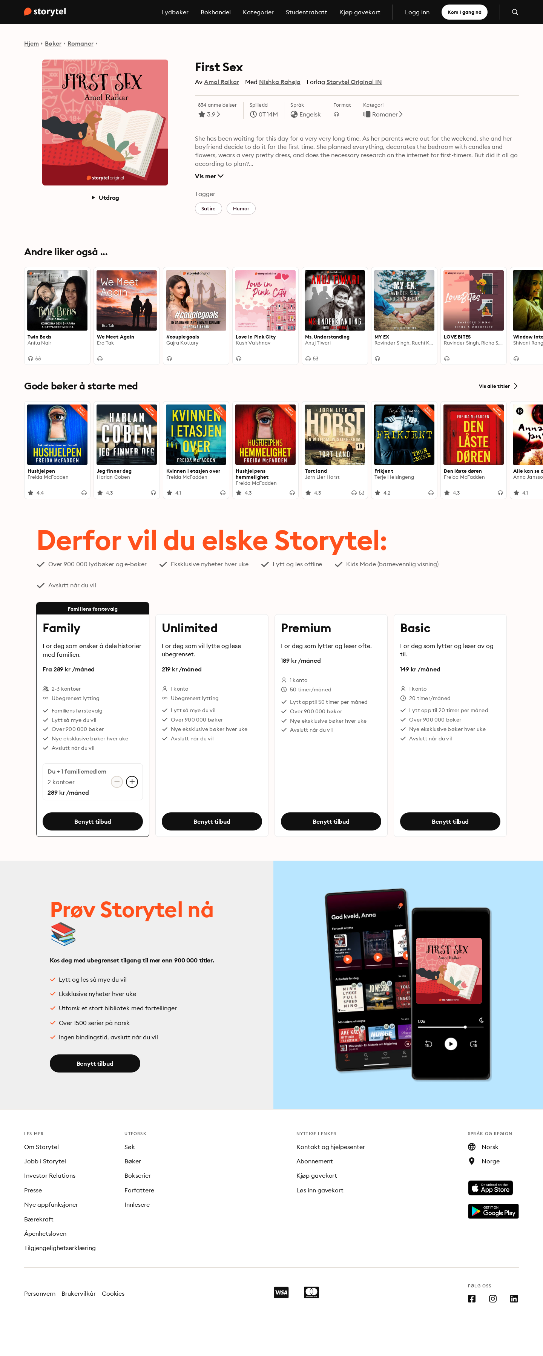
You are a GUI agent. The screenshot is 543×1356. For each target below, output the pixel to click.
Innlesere (137, 1204)
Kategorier (258, 12)
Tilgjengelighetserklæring (60, 1248)
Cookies (113, 1293)
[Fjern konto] (117, 781)
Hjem (31, 43)
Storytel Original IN (354, 82)
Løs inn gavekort (320, 1190)
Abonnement (314, 1161)
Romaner (80, 43)
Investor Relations (49, 1175)
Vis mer (209, 176)
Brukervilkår (78, 1293)
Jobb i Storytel (45, 1161)
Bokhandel (216, 12)
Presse (33, 1190)
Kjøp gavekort (359, 12)
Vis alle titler (499, 386)
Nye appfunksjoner (51, 1204)
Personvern (39, 1293)
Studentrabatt (306, 12)
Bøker (53, 43)
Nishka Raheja (280, 82)
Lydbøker (175, 12)
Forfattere (139, 1190)
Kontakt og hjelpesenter (330, 1147)
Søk (129, 1147)
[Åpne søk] (515, 12)
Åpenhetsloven (45, 1233)
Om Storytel (41, 1147)
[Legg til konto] (132, 781)
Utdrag (105, 197)
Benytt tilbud (92, 821)
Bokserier (137, 1175)
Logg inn (417, 12)
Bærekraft (39, 1219)
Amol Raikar (221, 82)
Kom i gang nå (465, 12)
